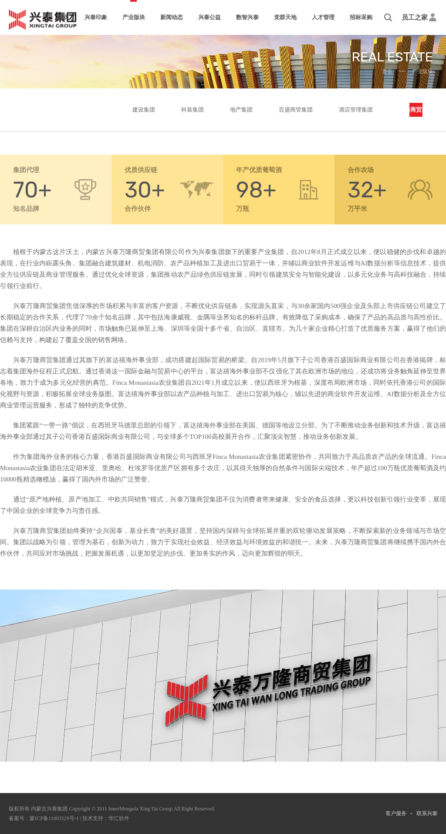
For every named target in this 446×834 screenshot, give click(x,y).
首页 (63, 17)
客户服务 (395, 813)
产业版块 (133, 17)
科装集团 (192, 109)
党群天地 (285, 17)
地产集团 (241, 109)
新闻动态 (171, 17)
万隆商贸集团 (416, 110)
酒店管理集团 (356, 109)
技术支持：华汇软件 (105, 818)
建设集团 (143, 109)
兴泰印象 (95, 17)
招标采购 (361, 17)
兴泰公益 (209, 17)
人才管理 (323, 17)
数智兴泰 (247, 17)
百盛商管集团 (296, 109)
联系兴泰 (426, 813)
